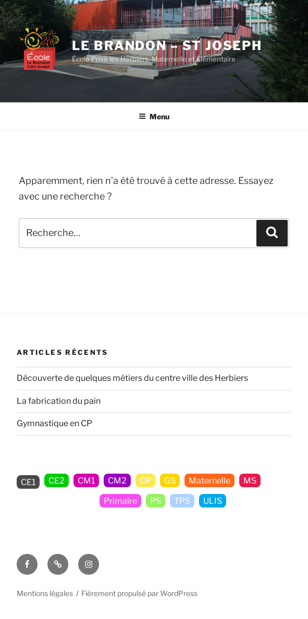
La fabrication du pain (59, 401)
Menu (154, 116)
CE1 (28, 482)
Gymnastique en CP (54, 423)
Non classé (69, 501)
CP (145, 481)
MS (249, 481)
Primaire (120, 501)
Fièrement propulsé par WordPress (139, 593)
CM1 (86, 481)
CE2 (56, 481)
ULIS (212, 501)
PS (155, 501)
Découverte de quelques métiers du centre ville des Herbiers (132, 378)
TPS (182, 501)
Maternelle (209, 481)
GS (170, 481)
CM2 (117, 481)
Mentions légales (45, 593)
